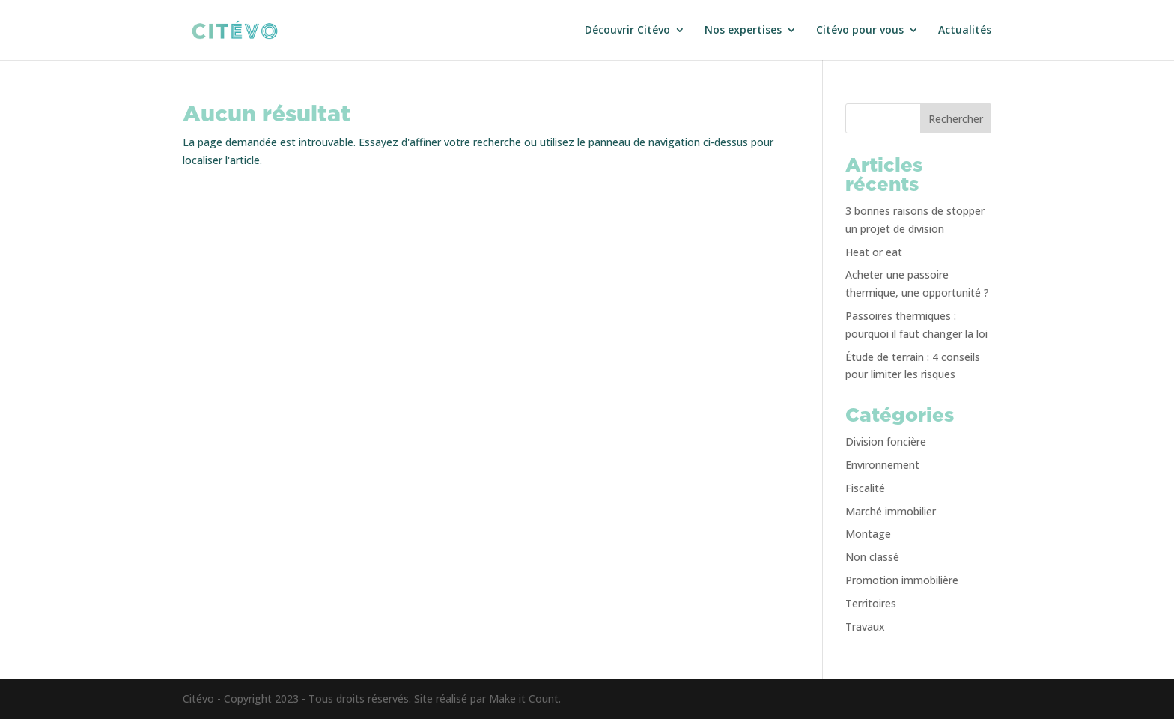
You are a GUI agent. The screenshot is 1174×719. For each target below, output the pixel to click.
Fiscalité (865, 488)
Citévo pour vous (860, 31)
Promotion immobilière (901, 580)
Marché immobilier (890, 511)
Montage (868, 534)
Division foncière (885, 441)
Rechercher (955, 119)
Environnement (882, 465)
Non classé (872, 557)
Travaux (865, 626)
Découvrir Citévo (627, 31)
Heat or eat (873, 252)
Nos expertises (743, 31)
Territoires (870, 603)
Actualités (964, 31)
